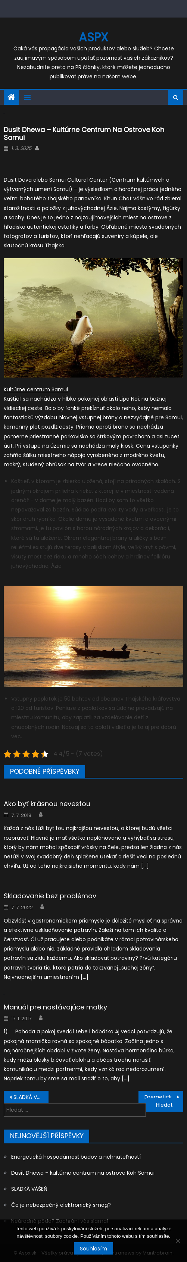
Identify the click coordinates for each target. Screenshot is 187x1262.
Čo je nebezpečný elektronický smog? (61, 1205)
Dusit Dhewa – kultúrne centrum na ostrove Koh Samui (83, 1173)
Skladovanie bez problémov (50, 896)
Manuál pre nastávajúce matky (55, 1007)
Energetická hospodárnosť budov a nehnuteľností (163, 1097)
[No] (177, 1240)
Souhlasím (93, 1248)
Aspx (93, 37)
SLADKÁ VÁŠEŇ (31, 1097)
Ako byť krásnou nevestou (47, 803)
